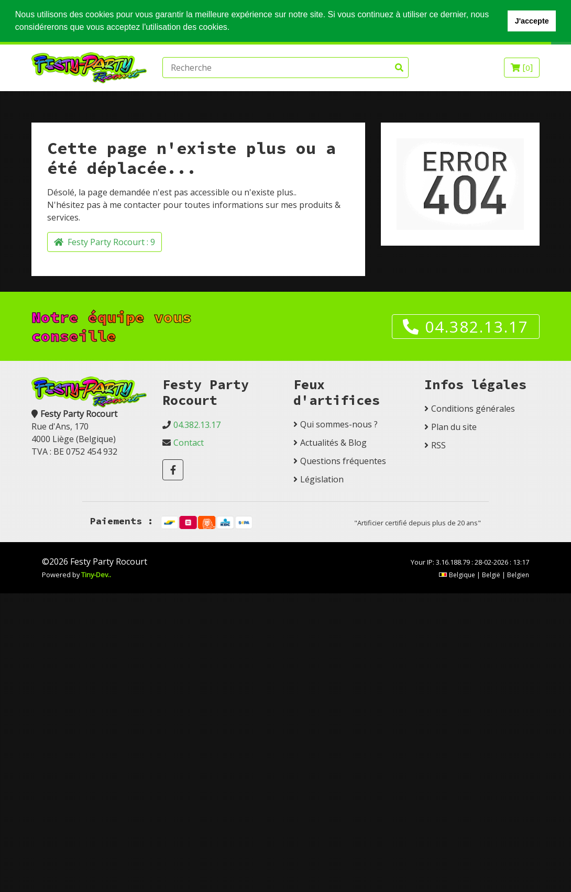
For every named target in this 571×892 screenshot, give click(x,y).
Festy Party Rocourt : (104, 242)
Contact (188, 442)
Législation (322, 479)
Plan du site (454, 427)
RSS (438, 445)
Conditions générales (473, 408)
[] (522, 67)
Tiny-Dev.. (96, 574)
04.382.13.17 (466, 326)
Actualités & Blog (333, 442)
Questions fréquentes (343, 461)
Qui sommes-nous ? (339, 424)
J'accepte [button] (532, 21)
